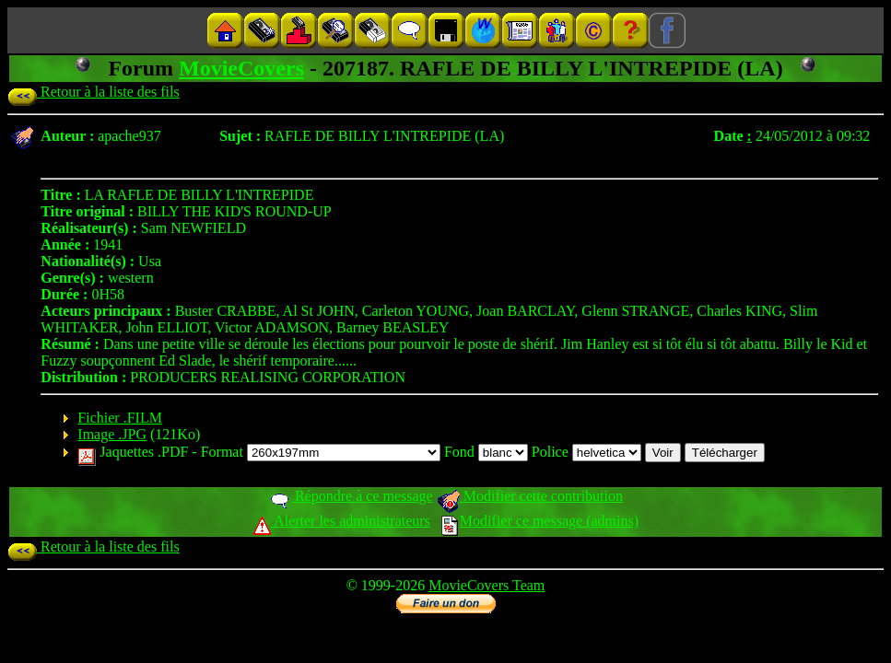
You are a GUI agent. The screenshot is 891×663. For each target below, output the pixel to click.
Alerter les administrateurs (341, 521)
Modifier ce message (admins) (540, 521)
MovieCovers (241, 68)
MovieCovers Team (486, 585)
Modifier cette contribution (530, 496)
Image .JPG (112, 434)
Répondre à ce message (350, 496)
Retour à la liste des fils (93, 91)
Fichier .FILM (119, 417)
